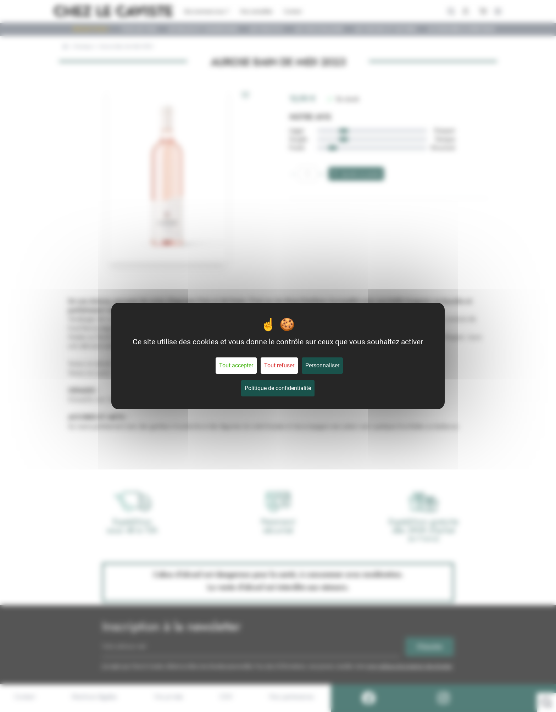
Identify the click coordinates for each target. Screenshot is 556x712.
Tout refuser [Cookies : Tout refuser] (279, 365)
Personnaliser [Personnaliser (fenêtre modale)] (322, 365)
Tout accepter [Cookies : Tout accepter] (236, 365)
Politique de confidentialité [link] (278, 388)
